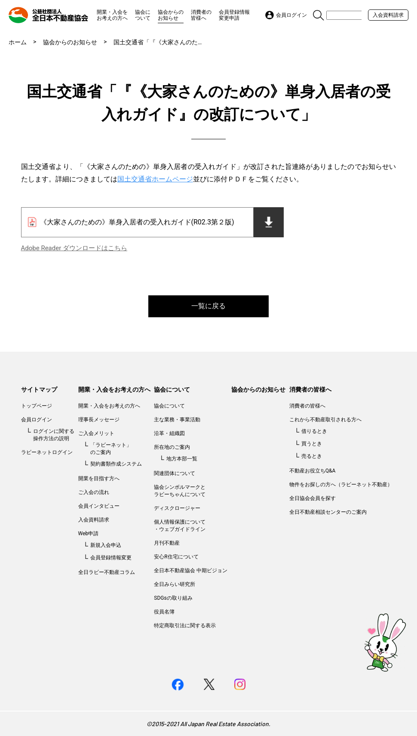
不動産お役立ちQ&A (312, 471)
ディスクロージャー (177, 508)
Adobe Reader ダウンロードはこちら (74, 248)
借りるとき (314, 431)
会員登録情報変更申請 (234, 15)
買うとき (311, 444)
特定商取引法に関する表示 (185, 626)
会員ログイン (36, 420)
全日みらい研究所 (174, 584)
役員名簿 (164, 612)
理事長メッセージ (99, 420)
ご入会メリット (96, 433)
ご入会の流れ (93, 492)
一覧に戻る (208, 306)
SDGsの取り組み (173, 598)
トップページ (36, 406)
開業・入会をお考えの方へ (112, 15)
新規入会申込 (105, 545)
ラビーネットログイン (47, 452)
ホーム (18, 42)
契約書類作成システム (116, 464)
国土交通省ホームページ (155, 179)
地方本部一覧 (181, 459)
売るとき (311, 456)
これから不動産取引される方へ (325, 420)
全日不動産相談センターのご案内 (328, 512)
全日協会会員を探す (312, 498)
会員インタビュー (99, 506)
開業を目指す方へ (99, 478)
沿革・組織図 (169, 433)
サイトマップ (39, 389)
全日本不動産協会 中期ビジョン (190, 570)
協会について (142, 15)
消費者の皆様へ (201, 15)
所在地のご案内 (172, 447)
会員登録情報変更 (111, 558)
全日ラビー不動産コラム (106, 572)
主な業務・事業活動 (177, 420)
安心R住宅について (176, 557)
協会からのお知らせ (171, 15)
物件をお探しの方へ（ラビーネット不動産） (340, 484)
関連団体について (174, 473)
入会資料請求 (388, 15)
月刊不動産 (167, 543)
